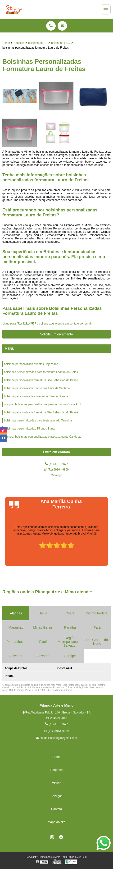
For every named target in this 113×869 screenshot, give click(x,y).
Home (56, 757)
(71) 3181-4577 (27, 323)
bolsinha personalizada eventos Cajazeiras (31, 364)
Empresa (56, 770)
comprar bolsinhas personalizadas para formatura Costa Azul (42, 404)
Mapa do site (56, 822)
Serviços (57, 796)
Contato (56, 809)
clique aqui (47, 323)
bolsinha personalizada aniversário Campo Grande (36, 396)
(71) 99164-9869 (56, 469)
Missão (56, 783)
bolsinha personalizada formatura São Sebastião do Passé (41, 380)
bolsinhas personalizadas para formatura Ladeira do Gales (41, 372)
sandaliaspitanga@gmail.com (56, 738)
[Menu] (106, 9)
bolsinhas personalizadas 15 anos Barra (29, 428)
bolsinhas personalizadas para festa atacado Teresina (38, 420)
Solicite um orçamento (56, 334)
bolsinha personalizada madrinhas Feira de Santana (37, 388)
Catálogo (56, 475)
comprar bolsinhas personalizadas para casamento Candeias (42, 436)
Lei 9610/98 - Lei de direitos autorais (53, 690)
